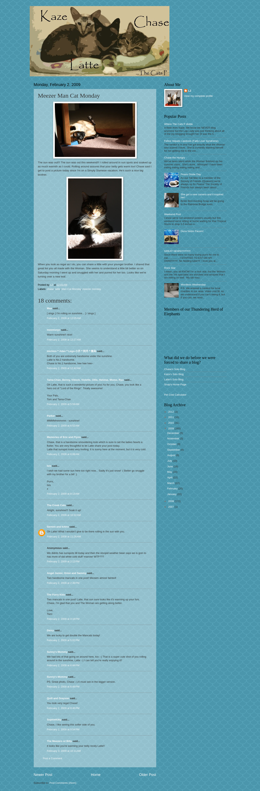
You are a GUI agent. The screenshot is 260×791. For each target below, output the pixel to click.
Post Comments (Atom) (62, 782)
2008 (171, 501)
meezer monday (92, 289)
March (171, 483)
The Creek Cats (56, 505)
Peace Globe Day (191, 174)
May (170, 471)
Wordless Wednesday (193, 284)
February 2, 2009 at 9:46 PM (63, 708)
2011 (171, 417)
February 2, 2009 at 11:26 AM (64, 536)
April (170, 477)
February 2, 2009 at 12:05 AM (64, 318)
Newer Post (43, 775)
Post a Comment (52, 758)
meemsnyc (53, 329)
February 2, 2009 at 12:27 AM (64, 339)
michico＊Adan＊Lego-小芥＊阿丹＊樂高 (71, 351)
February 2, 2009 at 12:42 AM (64, 368)
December (173, 433)
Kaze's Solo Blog (174, 374)
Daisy (50, 630)
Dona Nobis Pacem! (192, 231)
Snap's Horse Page (175, 384)
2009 (171, 428)
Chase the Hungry (174, 157)
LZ (189, 90)
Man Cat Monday (71, 289)
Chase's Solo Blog (174, 369)
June (170, 466)
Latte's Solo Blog (174, 379)
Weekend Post (172, 214)
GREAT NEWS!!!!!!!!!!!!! (177, 251)
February (172, 488)
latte (57, 289)
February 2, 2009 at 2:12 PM (63, 561)
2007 (171, 506)
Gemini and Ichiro (58, 526)
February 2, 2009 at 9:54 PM (63, 729)
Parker (51, 415)
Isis (49, 465)
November (173, 438)
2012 (171, 411)
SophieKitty (54, 719)
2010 (171, 422)
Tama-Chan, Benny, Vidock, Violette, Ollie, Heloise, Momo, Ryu (85, 379)
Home (95, 775)
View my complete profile (198, 95)
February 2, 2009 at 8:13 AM (63, 493)
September (174, 449)
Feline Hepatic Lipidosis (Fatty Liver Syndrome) (191, 140)
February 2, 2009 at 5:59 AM (63, 404)
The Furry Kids (56, 594)
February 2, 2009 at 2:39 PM (63, 582)
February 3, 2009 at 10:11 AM (64, 750)
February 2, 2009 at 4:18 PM (63, 618)
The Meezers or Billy (59, 741)
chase (50, 289)
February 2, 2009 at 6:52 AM (63, 425)
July (169, 460)
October (172, 444)
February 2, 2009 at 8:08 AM (63, 454)
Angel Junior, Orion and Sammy (66, 573)
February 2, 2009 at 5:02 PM (63, 640)
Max (49, 308)
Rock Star (170, 267)
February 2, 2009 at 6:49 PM (63, 686)
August (171, 455)
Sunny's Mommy (57, 651)
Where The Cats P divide (178, 124)
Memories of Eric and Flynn (64, 437)
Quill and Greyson (58, 698)
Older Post (147, 775)
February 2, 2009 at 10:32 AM (64, 515)
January (172, 494)
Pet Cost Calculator (175, 394)
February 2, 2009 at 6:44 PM (63, 665)
